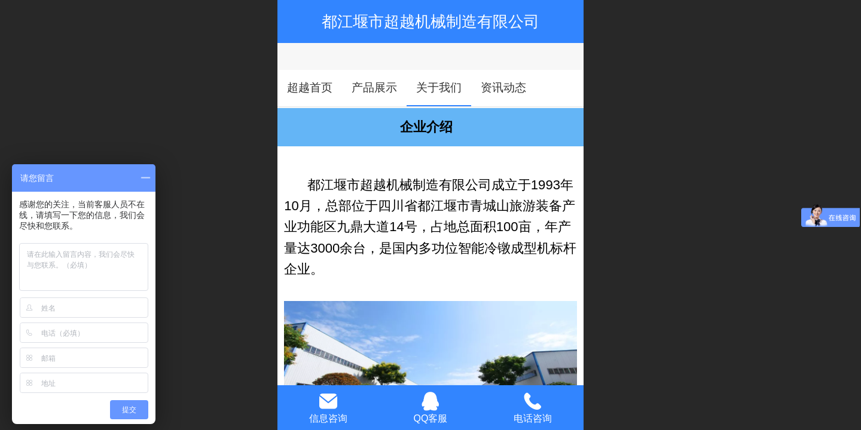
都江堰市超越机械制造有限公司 (430, 21)
